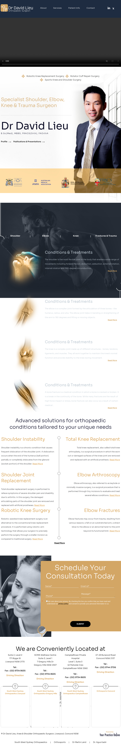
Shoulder (15, 236)
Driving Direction (15, 675)
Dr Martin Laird (79, 742)
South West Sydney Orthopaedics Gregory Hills (45, 692)
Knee (76, 236)
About (43, 8)
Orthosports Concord (106, 691)
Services (57, 8)
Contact (90, 8)
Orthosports (60, 742)
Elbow (45, 236)
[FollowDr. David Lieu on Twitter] (113, 8)
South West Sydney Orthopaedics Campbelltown (75, 692)
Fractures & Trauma (106, 236)
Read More (112, 271)
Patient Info (74, 8)
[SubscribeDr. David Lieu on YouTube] (118, 8)
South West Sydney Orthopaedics (31, 742)
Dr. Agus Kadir (99, 742)
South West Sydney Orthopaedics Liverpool (15, 692)
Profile (4, 141)
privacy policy (63, 604)
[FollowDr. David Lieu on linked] (109, 8)
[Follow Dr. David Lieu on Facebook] (104, 8)
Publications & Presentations (27, 141)
